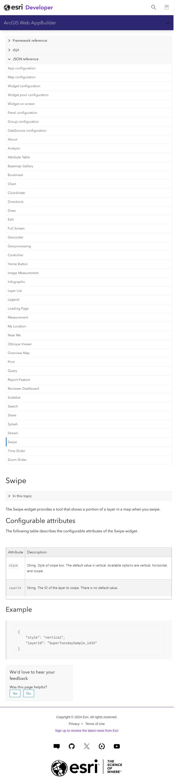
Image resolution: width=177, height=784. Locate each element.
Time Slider (16, 451)
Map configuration (21, 77)
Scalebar (14, 397)
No (28, 693)
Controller (15, 255)
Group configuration (23, 122)
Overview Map (19, 353)
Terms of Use (95, 724)
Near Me (14, 335)
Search (13, 406)
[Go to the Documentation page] (166, 7)
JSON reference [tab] (26, 59)
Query (12, 371)
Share (12, 415)
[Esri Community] (56, 745)
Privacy (74, 724)
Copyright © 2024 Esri (72, 717)
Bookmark (15, 175)
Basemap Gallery (20, 166)
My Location (17, 326)
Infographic (16, 282)
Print (11, 362)
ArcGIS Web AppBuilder (30, 23)
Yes (15, 693)
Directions (15, 202)
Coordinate (16, 193)
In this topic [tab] (22, 496)
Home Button (18, 264)
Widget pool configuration (28, 95)
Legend (13, 300)
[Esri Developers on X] (86, 745)
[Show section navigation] (167, 22)
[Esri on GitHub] (71, 745)
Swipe (12, 442)
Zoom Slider (17, 460)
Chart (12, 184)
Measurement (18, 317)
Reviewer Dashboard (23, 389)
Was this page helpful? (28, 687)
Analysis (14, 148)
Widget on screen (21, 104)
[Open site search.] (153, 7)
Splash (13, 424)
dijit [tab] (16, 50)
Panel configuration (22, 113)
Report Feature (19, 380)
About (12, 139)
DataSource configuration (27, 131)
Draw (12, 211)
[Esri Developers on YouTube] (116, 745)
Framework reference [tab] (30, 40)
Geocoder (15, 237)
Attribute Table (19, 157)
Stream (13, 433)
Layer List (15, 291)
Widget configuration (24, 86)
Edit (11, 220)
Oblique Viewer (20, 344)
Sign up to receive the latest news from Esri (86, 730)
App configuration (21, 68)
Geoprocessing (19, 246)
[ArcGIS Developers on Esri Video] (101, 745)
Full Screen (16, 228)
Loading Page (18, 309)
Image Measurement (23, 273)
